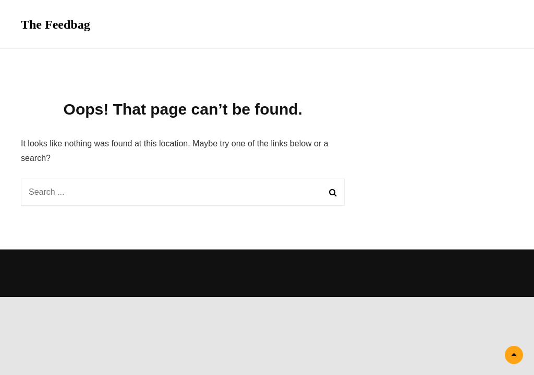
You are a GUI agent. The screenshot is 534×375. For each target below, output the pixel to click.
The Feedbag (55, 24)
